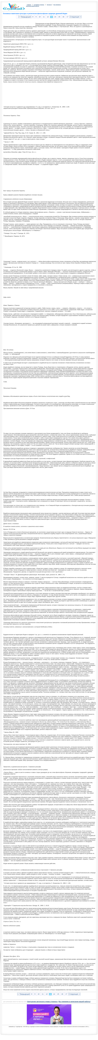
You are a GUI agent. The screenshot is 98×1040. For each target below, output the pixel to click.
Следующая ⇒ (75, 17)
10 (40, 17)
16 (63, 17)
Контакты (49, 4)
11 (44, 17)
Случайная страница (39, 4)
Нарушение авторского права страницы (42, 1001)
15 (59, 17)
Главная (29, 4)
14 (55, 17)
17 (67, 17)
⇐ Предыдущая (25, 17)
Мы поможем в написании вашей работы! (74, 1001)
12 (48, 17)
